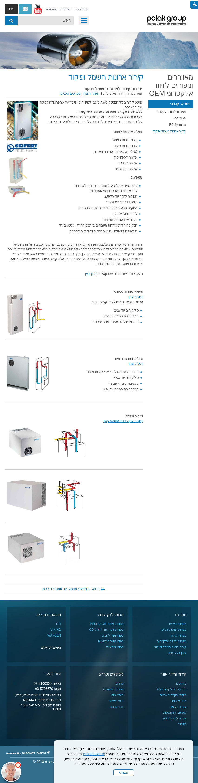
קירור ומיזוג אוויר (173, 674)
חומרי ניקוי (117, 695)
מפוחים (180, 615)
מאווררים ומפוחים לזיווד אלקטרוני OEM (171, 86)
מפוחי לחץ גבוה (110, 615)
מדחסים (181, 684)
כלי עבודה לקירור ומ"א (171, 689)
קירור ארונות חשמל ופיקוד (169, 131)
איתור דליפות (177, 707)
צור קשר (25, 9)
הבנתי (123, 773)
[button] (84, 20)
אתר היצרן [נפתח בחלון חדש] (90, 94)
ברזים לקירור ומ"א (174, 718)
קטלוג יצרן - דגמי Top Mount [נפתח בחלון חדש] (123, 421)
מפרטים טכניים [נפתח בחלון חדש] (70, 94)
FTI (58, 624)
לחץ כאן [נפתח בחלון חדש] (90, 274)
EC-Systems (177, 125)
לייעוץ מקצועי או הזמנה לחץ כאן (64, 589)
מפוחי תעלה (178, 635)
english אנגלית (11, 9)
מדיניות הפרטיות (94, 754)
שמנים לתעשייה (113, 689)
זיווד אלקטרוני (179, 104)
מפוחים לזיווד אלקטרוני (171, 112)
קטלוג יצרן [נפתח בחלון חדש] (136, 297)
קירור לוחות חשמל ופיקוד (170, 647)
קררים (119, 684)
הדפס (96, 589)
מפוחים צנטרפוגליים (173, 630)
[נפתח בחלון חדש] (38, 9)
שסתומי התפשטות (174, 713)
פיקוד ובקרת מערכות (173, 695)
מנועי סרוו (180, 118)
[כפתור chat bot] (11, 772)
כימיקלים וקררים (110, 674)
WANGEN (54, 635)
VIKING (55, 630)
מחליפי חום (179, 701)
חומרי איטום (116, 701)
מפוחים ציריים (177, 624)
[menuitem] (81, 9)
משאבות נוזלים (49, 615)
